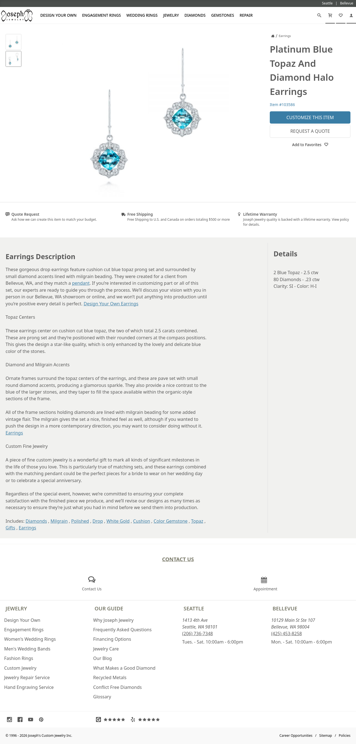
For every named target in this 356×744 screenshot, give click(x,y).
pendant (81, 283)
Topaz (197, 521)
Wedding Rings (142, 15)
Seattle (194, 608)
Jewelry (171, 15)
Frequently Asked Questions (122, 630)
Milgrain (59, 521)
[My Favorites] (340, 15)
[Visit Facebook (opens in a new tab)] (21, 719)
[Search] (319, 15)
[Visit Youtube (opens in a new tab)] (32, 719)
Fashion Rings (18, 658)
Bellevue (285, 608)
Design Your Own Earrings (111, 304)
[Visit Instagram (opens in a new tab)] (11, 719)
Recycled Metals (110, 677)
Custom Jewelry (20, 668)
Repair (246, 15)
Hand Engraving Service (29, 687)
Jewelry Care (106, 649)
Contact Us (178, 559)
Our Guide (109, 608)
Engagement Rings (101, 15)
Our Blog (102, 658)
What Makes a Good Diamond (124, 668)
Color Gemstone (170, 521)
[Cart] (330, 15)
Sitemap (325, 735)
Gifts (10, 528)
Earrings (14, 433)
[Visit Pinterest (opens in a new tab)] (42, 719)
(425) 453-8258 (286, 633)
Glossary (102, 697)
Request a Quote (310, 131)
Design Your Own (58, 15)
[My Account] (351, 15)
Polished (80, 521)
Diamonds (195, 15)
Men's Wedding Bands (27, 649)
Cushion (141, 521)
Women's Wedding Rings (30, 639)
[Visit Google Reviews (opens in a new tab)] (112, 719)
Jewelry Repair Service (27, 677)
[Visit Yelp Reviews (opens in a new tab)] (146, 719)
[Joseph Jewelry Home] (273, 36)
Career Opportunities (296, 735)
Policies (344, 735)
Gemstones (222, 15)
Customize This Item (310, 117)
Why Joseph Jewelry (113, 620)
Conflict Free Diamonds (117, 687)
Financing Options (112, 639)
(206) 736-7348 (197, 633)
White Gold (118, 521)
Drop (98, 521)
